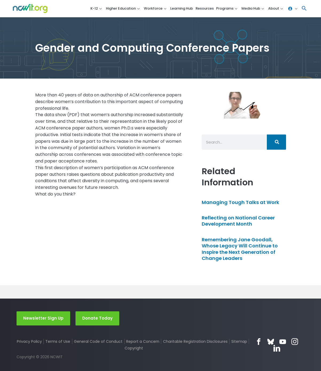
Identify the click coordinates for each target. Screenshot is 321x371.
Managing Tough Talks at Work (240, 202)
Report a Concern (142, 341)
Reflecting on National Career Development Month (238, 220)
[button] (304, 9)
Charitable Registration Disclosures (195, 341)
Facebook (258, 341)
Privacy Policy (29, 341)
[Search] (276, 142)
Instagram (294, 341)
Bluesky (270, 341)
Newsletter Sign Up (43, 318)
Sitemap (239, 341)
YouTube (282, 341)
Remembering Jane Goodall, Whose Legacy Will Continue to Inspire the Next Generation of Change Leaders (240, 249)
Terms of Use (57, 341)
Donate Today (97, 318)
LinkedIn (277, 348)
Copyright (134, 348)
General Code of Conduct (98, 341)
